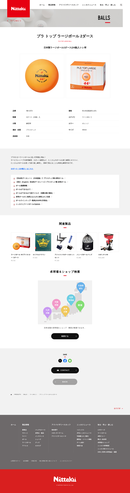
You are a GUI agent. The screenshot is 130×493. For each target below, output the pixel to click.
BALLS (25, 394)
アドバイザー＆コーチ (59, 436)
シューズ (38, 439)
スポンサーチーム (57, 433)
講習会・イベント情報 (84, 439)
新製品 (24, 430)
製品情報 (51, 5)
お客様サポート (15, 461)
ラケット (25, 433)
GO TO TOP (117, 408)
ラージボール (26, 442)
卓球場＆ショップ (103, 442)
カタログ (38, 445)
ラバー (24, 436)
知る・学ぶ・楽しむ (108, 5)
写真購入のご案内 (83, 436)
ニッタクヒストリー (66, 461)
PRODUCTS (17, 394)
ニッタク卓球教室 (103, 445)
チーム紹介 (80, 442)
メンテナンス (39, 436)
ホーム (42, 5)
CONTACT (64, 370)
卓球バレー (101, 436)
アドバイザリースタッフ (69, 5)
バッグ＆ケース (40, 430)
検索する (65, 336)
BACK (65, 382)
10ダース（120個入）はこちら (22, 169)
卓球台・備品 (39, 433)
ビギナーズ (101, 430)
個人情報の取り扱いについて (48, 461)
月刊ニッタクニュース (84, 433)
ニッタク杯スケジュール (106, 448)
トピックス (80, 430)
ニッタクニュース (89, 5)
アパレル (25, 445)
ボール (24, 439)
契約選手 (55, 430)
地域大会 (80, 445)
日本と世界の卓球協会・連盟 (107, 452)
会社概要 (26, 461)
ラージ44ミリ (15, 21)
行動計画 (34, 461)
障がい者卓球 (102, 439)
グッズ (37, 442)
